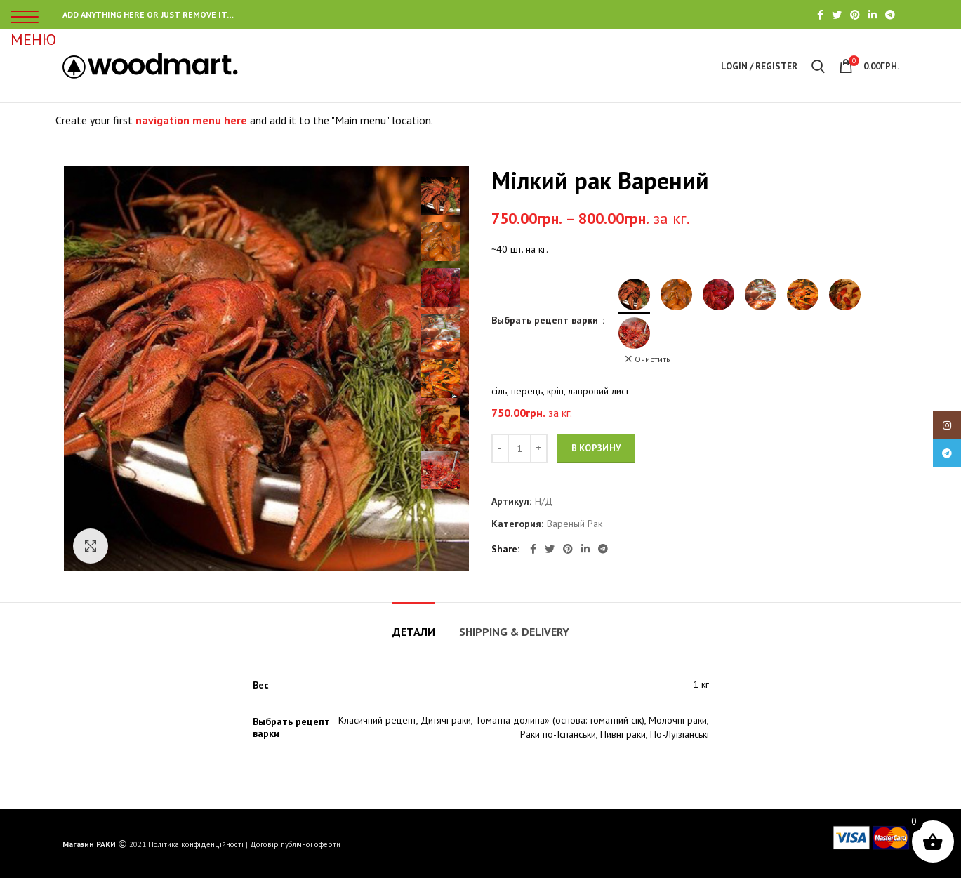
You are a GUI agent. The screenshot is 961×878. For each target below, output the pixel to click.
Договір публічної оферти (295, 844)
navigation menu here (191, 120)
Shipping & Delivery (514, 632)
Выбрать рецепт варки (546, 320)
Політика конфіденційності (196, 844)
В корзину (596, 448)
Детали (413, 632)
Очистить (652, 359)
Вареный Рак (574, 524)
